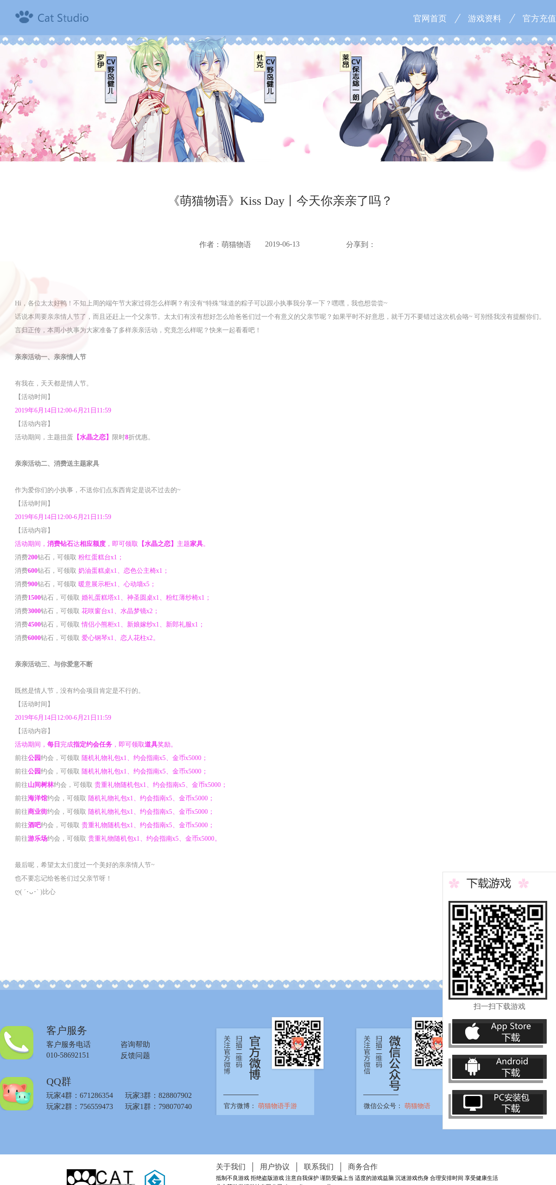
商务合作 (363, 1167)
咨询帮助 (135, 1044)
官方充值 (539, 18)
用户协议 (275, 1167)
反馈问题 (135, 1055)
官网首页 (430, 18)
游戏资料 (484, 18)
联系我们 (319, 1167)
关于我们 (231, 1167)
